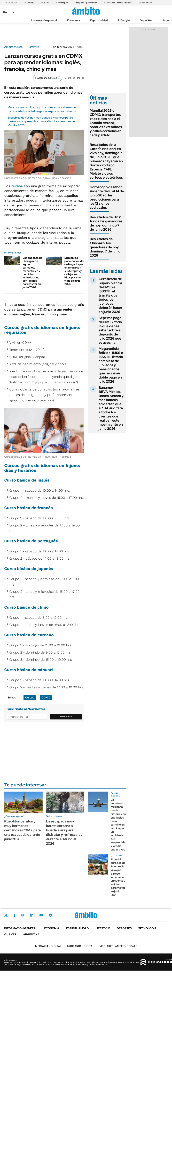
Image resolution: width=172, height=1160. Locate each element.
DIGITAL (48, 946)
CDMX (46, 697)
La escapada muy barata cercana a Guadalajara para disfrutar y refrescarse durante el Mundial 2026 (64, 832)
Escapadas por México (86, 3)
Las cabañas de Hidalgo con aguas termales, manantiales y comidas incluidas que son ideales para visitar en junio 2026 (32, 272)
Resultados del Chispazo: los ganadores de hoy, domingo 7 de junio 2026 (105, 247)
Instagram (22, 915)
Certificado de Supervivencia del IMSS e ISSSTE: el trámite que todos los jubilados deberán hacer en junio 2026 (110, 295)
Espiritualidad (99, 20)
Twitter (6, 915)
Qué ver (10, 934)
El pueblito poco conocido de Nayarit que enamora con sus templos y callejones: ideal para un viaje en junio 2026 (74, 271)
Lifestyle (124, 20)
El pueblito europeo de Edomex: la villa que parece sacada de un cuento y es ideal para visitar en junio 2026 (118, 877)
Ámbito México (13, 47)
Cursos (29, 697)
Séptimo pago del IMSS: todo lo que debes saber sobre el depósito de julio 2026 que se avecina (110, 330)
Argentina (31, 934)
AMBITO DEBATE (118, 946)
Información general (44, 20)
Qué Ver (45, 3)
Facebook (14, 915)
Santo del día (145, 3)
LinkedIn (31, 915)
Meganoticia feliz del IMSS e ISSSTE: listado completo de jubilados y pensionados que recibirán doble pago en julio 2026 (111, 365)
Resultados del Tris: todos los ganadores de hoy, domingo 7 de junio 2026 (106, 223)
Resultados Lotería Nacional (118, 3)
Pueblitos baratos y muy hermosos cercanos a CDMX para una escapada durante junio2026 (22, 830)
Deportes (146, 20)
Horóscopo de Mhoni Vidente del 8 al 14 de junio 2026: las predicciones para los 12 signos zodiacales (107, 197)
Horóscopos (62, 3)
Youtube (41, 915)
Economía (73, 20)
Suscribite (66, 716)
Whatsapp (50, 915)
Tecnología (29, 3)
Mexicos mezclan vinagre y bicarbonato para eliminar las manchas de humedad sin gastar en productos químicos (42, 109)
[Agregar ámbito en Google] (47, 78)
